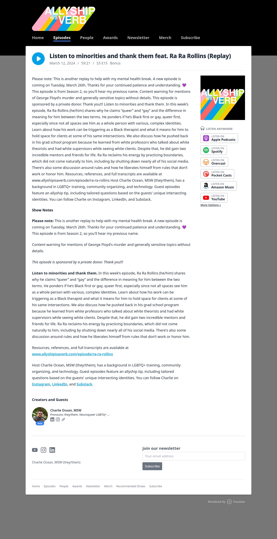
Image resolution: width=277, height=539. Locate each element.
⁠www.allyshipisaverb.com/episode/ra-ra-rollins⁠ (72, 354)
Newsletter (138, 38)
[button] (38, 58)
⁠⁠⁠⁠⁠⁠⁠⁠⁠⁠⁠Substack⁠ (84, 384)
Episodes (62, 38)
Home (38, 38)
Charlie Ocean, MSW (65, 410)
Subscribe (190, 38)
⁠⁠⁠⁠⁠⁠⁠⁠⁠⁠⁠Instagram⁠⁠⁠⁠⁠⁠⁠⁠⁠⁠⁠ (41, 384)
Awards (110, 38)
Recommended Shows (130, 486)
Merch (165, 38)
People (86, 38)
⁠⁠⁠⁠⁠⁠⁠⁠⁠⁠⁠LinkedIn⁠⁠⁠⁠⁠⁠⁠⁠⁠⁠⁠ (59, 384)
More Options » (210, 205)
